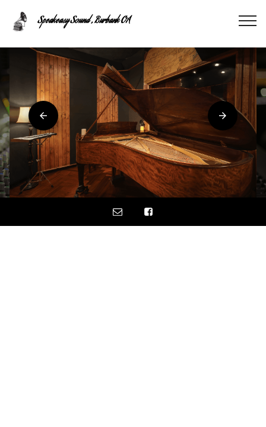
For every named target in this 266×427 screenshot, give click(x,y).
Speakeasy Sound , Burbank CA (84, 21)
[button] (43, 115)
